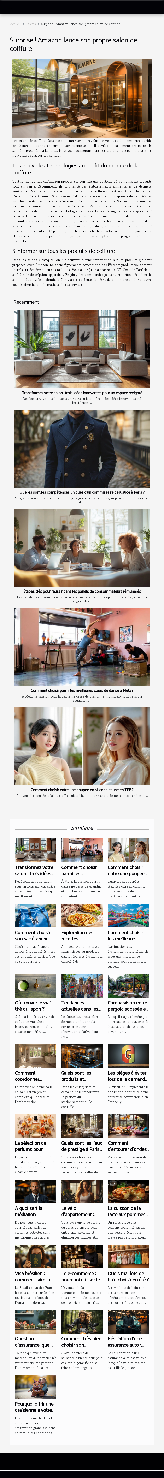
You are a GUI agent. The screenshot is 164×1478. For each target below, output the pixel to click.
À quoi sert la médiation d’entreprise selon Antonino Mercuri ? (34, 1218)
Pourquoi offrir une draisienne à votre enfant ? (34, 1410)
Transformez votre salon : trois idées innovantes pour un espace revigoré (82, 393)
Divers (31, 23)
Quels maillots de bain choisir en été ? (128, 1277)
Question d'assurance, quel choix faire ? (33, 1345)
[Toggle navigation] (10, 7)
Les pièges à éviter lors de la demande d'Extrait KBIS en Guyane (127, 1082)
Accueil (15, 23)
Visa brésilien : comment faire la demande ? (32, 1280)
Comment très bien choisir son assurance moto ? (81, 1345)
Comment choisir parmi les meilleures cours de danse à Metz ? (82, 691)
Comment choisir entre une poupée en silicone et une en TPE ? (82, 790)
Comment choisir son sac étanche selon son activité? (34, 939)
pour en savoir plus (93, 235)
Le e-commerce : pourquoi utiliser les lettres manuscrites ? (81, 1283)
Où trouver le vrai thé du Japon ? (33, 1006)
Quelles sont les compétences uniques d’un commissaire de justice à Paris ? (82, 492)
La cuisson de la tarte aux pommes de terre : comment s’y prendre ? (128, 1218)
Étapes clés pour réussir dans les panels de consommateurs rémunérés (82, 591)
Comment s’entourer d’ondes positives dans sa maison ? (127, 1152)
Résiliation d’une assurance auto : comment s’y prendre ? (125, 1348)
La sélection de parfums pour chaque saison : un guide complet (34, 1152)
